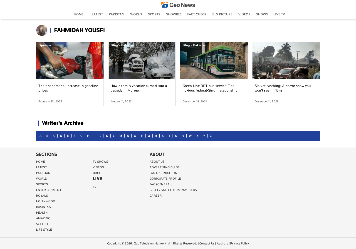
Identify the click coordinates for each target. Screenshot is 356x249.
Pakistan (116, 14)
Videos (244, 14)
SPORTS (42, 184)
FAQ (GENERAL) (161, 184)
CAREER (156, 195)
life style (44, 229)
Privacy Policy (239, 243)
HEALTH (41, 212)
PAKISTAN (43, 173)
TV (94, 187)
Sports (154, 14)
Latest (97, 14)
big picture (222, 14)
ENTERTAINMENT (48, 190)
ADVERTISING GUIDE (165, 167)
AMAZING (43, 218)
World (136, 14)
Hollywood (45, 201)
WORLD (41, 178)
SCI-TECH (42, 224)
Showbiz (173, 14)
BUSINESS (43, 207)
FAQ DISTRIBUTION (163, 173)
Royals (42, 195)
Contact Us (207, 243)
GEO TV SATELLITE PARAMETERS (173, 190)
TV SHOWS (100, 161)
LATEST (41, 167)
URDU (97, 173)
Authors (222, 243)
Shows (262, 14)
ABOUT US (157, 161)
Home (79, 14)
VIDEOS (98, 167)
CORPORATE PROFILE (165, 178)
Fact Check (196, 14)
